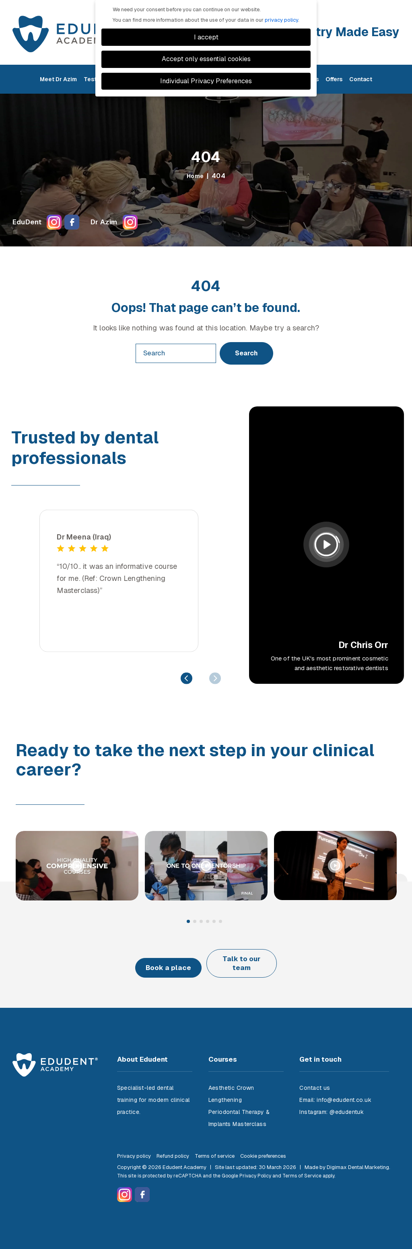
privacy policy (281, 19)
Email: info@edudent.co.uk (335, 1092)
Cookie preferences (263, 1148)
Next (215, 678)
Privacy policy (134, 1148)
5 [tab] (214, 922)
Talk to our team (252, 959)
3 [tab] (202, 922)
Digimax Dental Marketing (358, 1160)
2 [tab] (195, 922)
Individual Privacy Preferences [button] (206, 81)
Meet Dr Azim (58, 82)
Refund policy (173, 1148)
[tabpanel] (77, 868)
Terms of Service (301, 1168)
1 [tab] (189, 922)
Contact (360, 82)
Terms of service (215, 1148)
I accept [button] (206, 37)
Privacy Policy (255, 1168)
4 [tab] (208, 922)
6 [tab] (221, 922)
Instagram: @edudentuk (331, 1104)
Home (195, 176)
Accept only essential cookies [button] (206, 59)
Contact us (314, 1080)
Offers (333, 82)
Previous (186, 678)
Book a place (159, 959)
